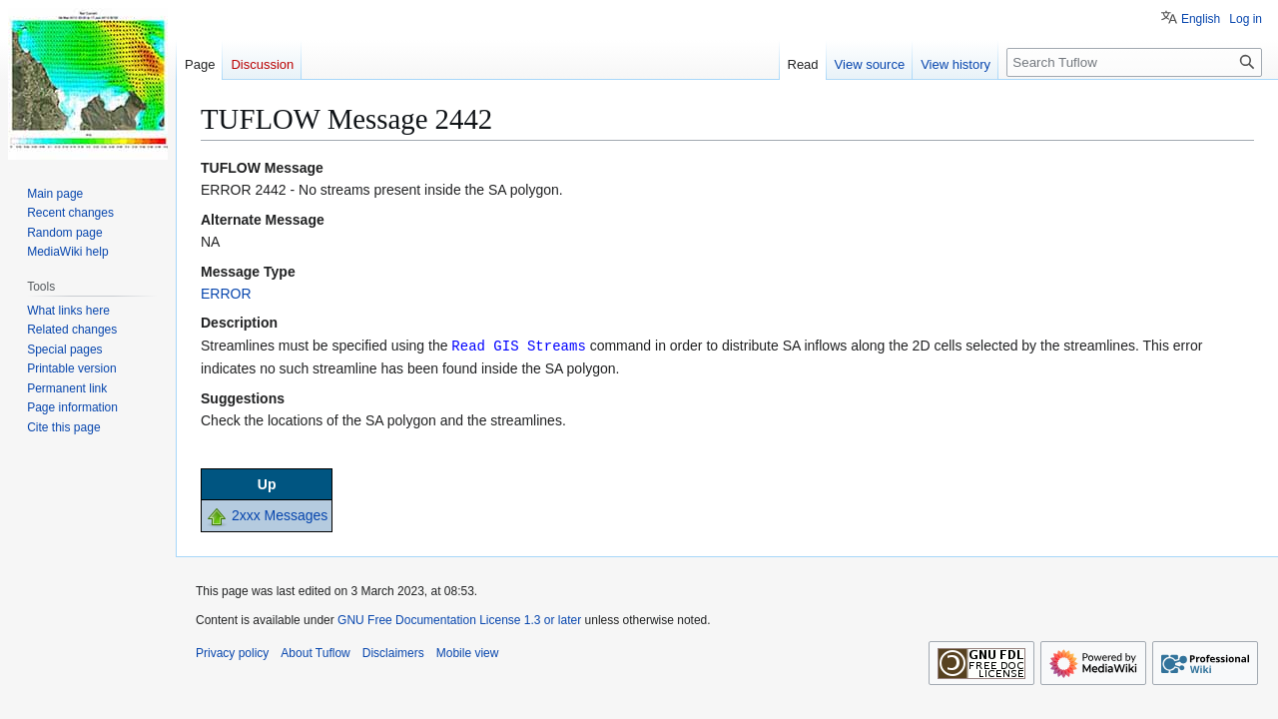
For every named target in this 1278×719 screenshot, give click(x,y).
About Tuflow (315, 652)
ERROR (226, 294)
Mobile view (467, 652)
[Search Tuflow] (1134, 62)
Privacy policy (232, 652)
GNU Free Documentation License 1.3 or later (459, 619)
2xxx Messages (279, 514)
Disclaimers (393, 652)
